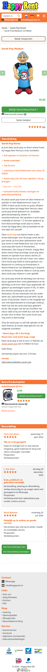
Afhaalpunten (9, 618)
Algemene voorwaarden (14, 636)
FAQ (4, 603)
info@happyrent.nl (14, 585)
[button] (43, 15)
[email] (29, 19)
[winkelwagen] (37, 15)
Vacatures (7, 633)
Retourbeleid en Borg (13, 621)
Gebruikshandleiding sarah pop (16, 362)
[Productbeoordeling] (43, 127)
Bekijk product (8, 410)
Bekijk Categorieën (23, 38)
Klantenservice (9, 630)
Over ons (7, 594)
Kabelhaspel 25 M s (12, 386)
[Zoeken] (19, 16)
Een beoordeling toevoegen (16, 551)
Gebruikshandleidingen (14, 639)
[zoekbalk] (9, 16)
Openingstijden (10, 615)
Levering (7, 612)
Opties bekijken (23, 120)
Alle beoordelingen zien (14, 547)
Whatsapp (10, 581)
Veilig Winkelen (10, 597)
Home (4, 27)
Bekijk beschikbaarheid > (23, 109)
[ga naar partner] (9, 651)
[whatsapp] (10, 19)
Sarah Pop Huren (18, 27)
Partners (7, 600)
